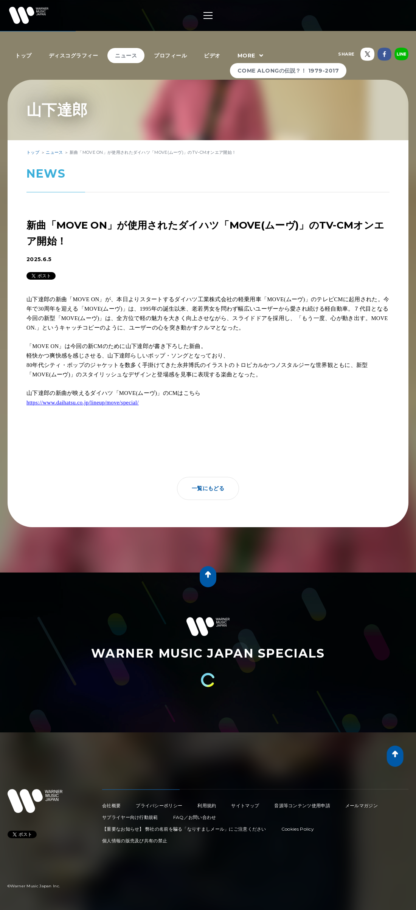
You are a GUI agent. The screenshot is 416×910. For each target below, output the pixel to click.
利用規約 (206, 805)
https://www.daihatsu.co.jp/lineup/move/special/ (82, 402)
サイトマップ (245, 805)
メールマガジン (361, 805)
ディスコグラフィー (73, 55)
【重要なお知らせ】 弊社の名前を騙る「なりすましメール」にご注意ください (184, 829)
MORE (251, 56)
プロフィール (170, 55)
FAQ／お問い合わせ (194, 817)
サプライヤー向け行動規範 (130, 817)
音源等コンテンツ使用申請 (302, 805)
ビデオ (212, 55)
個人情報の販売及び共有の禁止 (134, 840)
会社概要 (111, 805)
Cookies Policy (297, 829)
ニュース (126, 55)
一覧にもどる (208, 488)
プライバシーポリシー (159, 805)
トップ (23, 55)
